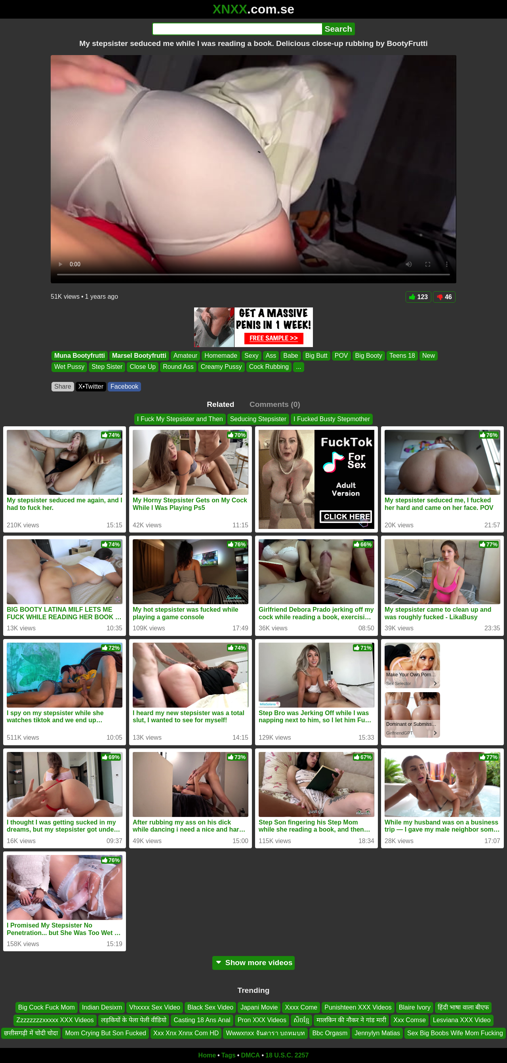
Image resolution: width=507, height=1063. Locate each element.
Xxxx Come (301, 1007)
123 (418, 297)
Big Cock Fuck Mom (46, 1007)
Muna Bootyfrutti (79, 355)
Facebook (124, 386)
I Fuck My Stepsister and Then (180, 419)
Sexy (251, 355)
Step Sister (106, 367)
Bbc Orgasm (329, 1033)
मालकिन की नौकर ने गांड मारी (351, 1020)
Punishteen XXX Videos (358, 1007)
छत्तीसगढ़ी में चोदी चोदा (31, 1033)
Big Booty (368, 355)
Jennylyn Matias (377, 1033)
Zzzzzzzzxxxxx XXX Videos (54, 1020)
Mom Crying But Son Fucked (105, 1033)
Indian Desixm (102, 1007)
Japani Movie (259, 1007)
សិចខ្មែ (301, 1020)
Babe (290, 355)
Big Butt (316, 355)
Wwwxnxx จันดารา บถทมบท (265, 1033)
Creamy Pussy (221, 367)
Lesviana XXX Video (462, 1020)
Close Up (143, 367)
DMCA (250, 1055)
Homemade (220, 355)
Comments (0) (275, 404)
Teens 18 (402, 355)
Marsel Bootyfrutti (139, 355)
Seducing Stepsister (258, 419)
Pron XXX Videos (262, 1020)
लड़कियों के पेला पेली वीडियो (134, 1020)
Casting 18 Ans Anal (201, 1020)
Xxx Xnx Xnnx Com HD (186, 1033)
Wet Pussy (69, 367)
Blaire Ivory (415, 1007)
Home (207, 1055)
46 (444, 297)
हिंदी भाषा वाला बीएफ (463, 1007)
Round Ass (178, 367)
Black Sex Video (210, 1007)
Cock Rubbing (269, 367)
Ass (271, 355)
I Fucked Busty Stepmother (332, 419)
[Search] (237, 29)
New (428, 355)
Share (62, 386)
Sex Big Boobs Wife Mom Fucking (455, 1033)
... (298, 367)
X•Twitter (90, 386)
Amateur (185, 355)
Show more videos (254, 962)
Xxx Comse (409, 1020)
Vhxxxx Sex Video (154, 1007)
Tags (228, 1055)
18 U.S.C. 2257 (287, 1055)
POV (341, 355)
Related (220, 404)
